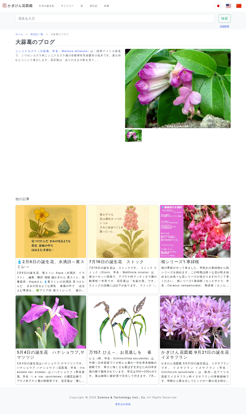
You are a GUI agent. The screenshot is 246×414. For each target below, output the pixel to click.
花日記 (94, 5)
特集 (106, 5)
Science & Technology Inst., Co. (122, 397)
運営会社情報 (123, 404)
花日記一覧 (36, 34)
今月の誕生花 (46, 5)
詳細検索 (224, 26)
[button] (133, 135)
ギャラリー (67, 5)
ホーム (19, 34)
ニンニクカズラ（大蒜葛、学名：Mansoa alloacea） (53, 51)
